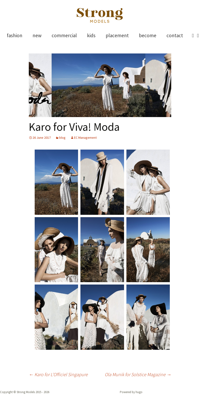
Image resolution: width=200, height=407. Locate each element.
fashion (14, 35)
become (147, 35)
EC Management (85, 137)
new (37, 35)
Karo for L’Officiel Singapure (58, 374)
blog (62, 137)
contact (175, 35)
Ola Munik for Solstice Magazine (138, 374)
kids (91, 35)
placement (117, 35)
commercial (64, 35)
